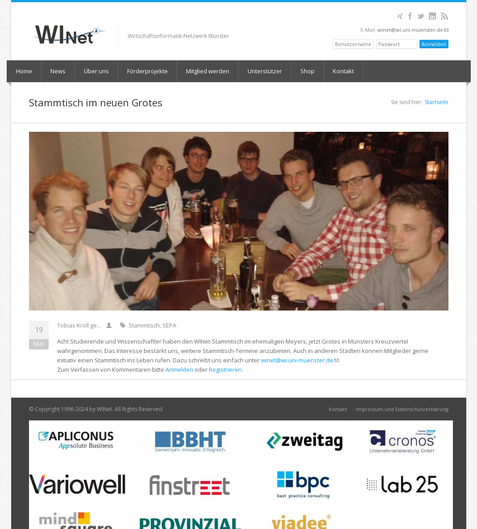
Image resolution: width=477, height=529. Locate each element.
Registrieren (225, 369)
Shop (307, 71)
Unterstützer (265, 71)
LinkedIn (433, 16)
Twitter (421, 16)
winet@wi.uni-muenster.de (412, 29)
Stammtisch (144, 325)
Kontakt (343, 71)
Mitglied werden (207, 71)
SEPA (169, 325)
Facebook (410, 16)
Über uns (96, 71)
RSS (445, 16)
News (58, 71)
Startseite (436, 102)
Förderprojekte (147, 71)
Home (24, 71)
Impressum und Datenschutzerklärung (402, 409)
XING (400, 16)
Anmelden (179, 369)
